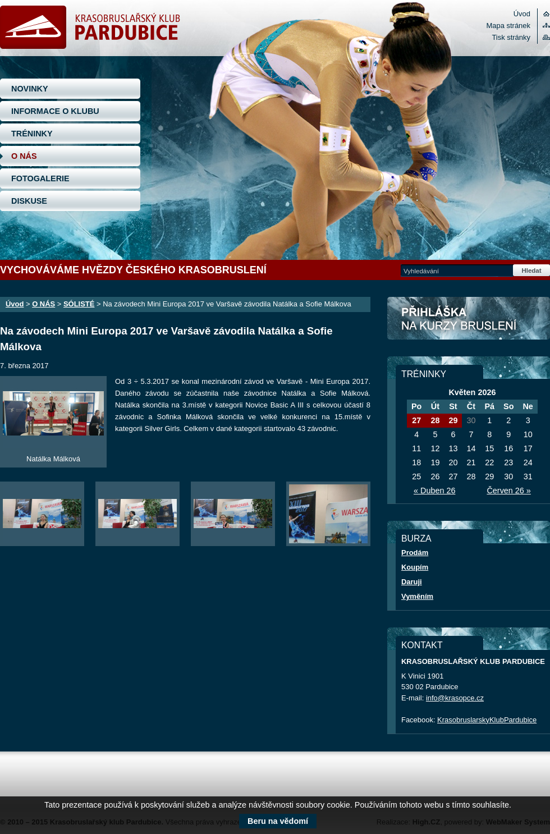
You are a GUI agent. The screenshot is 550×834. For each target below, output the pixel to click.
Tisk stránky (511, 37)
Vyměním (417, 596)
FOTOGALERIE (40, 178)
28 (434, 420)
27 (416, 420)
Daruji (411, 582)
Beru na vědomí (277, 821)
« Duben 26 (434, 490)
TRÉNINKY (32, 133)
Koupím (414, 567)
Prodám (414, 552)
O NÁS (24, 156)
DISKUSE (29, 200)
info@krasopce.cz (455, 698)
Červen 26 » (508, 490)
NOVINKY (29, 88)
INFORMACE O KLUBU (55, 111)
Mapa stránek (508, 25)
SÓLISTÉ (78, 304)
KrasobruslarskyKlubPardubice (487, 720)
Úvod (522, 14)
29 (452, 420)
